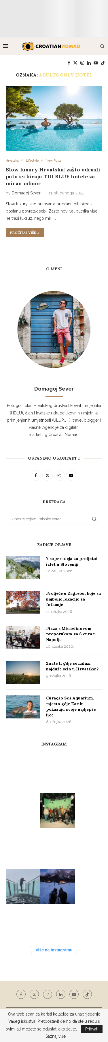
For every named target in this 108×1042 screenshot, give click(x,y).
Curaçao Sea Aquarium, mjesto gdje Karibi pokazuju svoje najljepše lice (71, 706)
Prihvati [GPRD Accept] (91, 1029)
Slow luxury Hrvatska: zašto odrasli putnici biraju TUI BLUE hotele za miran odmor (53, 176)
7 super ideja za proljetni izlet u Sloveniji (72, 561)
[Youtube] (96, 63)
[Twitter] (75, 63)
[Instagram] (82, 63)
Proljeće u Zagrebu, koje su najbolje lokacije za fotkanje (73, 599)
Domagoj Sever (26, 193)
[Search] (102, 46)
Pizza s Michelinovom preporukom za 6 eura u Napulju (71, 634)
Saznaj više (56, 1036)
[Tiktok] (103, 63)
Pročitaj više (24, 232)
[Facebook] (69, 63)
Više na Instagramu (53, 950)
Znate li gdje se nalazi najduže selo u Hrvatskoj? (72, 666)
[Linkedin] (89, 63)
